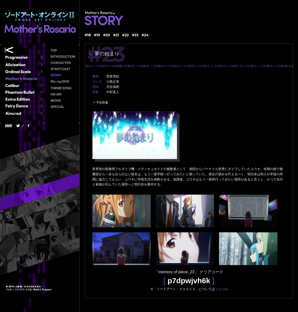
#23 (135, 35)
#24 (145, 35)
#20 (106, 35)
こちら (219, 289)
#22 (125, 35)
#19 (97, 35)
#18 (88, 35)
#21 (116, 35)
